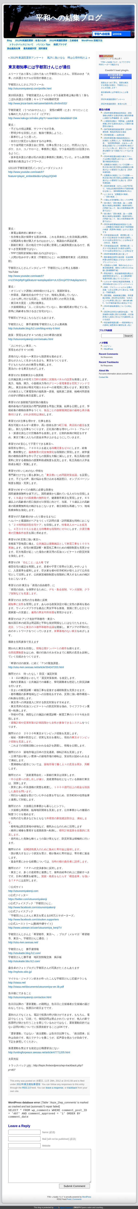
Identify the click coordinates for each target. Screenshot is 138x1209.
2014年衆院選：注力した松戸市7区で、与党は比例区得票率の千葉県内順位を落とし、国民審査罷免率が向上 (118, 188)
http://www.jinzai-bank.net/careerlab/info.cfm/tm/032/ (37, 103)
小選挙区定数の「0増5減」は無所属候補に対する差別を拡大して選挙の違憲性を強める (118, 123)
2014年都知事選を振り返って (116, 254)
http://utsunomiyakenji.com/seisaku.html (30, 339)
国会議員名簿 (13, 48)
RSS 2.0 (26, 1088)
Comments (77, 1199)
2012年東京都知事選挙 (28, 1084)
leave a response (54, 1088)
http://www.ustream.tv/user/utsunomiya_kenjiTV (35, 927)
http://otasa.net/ (17, 982)
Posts (69, 1199)
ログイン (107, 346)
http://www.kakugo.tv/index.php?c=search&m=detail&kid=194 (42, 118)
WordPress (108, 349)
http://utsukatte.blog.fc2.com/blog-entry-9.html (34, 328)
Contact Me (103, 377)
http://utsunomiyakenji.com (23, 890)
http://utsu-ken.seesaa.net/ (23, 942)
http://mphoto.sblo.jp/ (20, 971)
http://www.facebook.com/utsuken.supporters (33, 919)
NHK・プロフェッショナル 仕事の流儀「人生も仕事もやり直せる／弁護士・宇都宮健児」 (118, 289)
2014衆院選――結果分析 (114, 135)
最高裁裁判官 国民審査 (35, 48)
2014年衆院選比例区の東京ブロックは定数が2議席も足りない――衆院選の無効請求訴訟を (118, 158)
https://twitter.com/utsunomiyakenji (27, 899)
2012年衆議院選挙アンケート (27, 57)
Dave (56, 1207)
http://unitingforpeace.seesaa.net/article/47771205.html (39, 1052)
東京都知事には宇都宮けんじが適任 (39, 67)
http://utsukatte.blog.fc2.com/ (24, 953)
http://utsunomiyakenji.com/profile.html (30, 88)
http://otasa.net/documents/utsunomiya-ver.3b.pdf (36, 986)
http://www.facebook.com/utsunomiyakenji (31, 907)
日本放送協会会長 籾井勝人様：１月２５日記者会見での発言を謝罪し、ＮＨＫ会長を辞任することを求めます (118, 248)
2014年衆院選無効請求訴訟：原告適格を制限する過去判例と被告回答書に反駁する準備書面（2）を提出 (118, 115)
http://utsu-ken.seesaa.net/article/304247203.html (36, 667)
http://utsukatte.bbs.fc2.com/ (24, 961)
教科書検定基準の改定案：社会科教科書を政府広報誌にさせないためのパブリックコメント (118, 259)
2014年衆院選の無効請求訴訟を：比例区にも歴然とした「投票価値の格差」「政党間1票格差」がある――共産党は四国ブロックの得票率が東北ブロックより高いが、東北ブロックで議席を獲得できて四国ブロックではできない (118, 145)
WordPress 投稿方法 (92, 40)
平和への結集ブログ (69, 18)
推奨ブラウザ (60, 44)
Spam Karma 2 (66, 1207)
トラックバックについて (21, 44)
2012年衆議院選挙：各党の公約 (30, 40)
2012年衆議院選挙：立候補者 (64, 40)
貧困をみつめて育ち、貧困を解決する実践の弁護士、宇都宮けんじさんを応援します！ (114, 85)
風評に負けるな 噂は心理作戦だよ (67, 57)
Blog (9, 40)
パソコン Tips (43, 44)
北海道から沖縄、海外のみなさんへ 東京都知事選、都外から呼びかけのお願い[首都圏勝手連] (119, 267)
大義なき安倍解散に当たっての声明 (118, 200)
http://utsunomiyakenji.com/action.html (29, 997)
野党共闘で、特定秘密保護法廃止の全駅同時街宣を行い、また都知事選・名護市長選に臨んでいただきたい (118, 276)
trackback (72, 1088)
